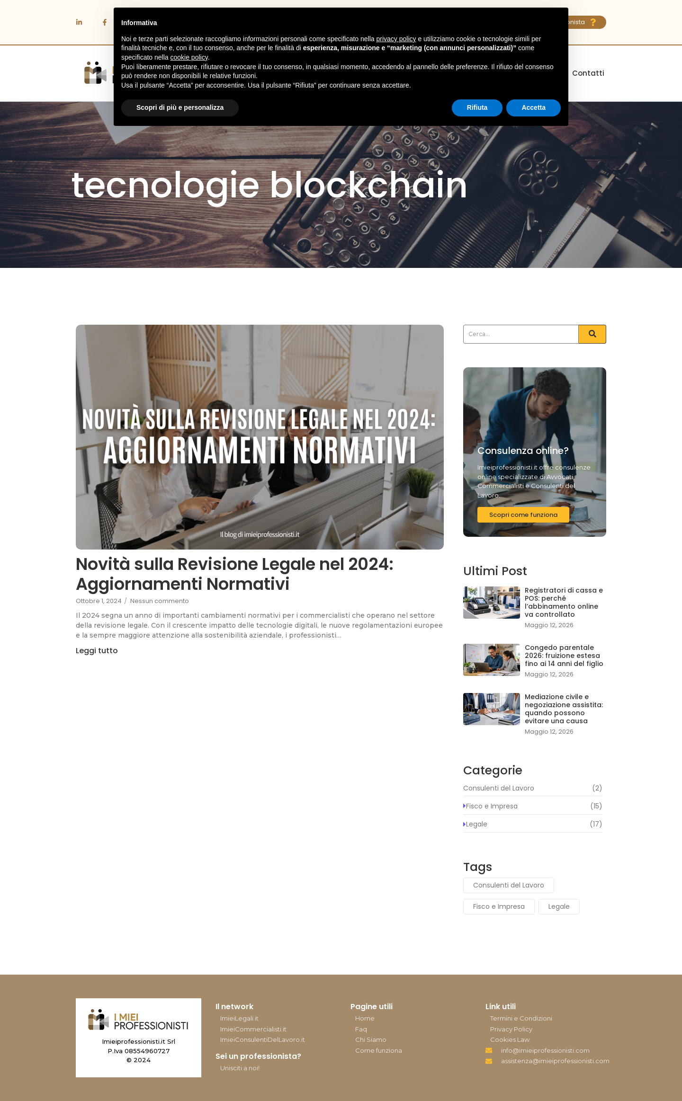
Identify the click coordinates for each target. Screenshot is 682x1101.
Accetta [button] (533, 107)
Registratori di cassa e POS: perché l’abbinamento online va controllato (564, 602)
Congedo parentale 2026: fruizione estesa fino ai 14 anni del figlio (564, 655)
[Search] (521, 334)
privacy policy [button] (396, 39)
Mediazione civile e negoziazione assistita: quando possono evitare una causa (564, 709)
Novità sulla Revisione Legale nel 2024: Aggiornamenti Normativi (235, 574)
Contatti (588, 73)
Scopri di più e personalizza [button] (180, 107)
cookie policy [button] (189, 57)
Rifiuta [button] (477, 107)
